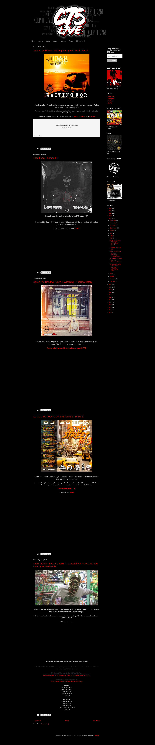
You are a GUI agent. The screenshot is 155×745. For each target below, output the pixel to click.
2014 (110, 302)
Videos (55, 41)
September (113, 228)
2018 (110, 292)
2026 (110, 208)
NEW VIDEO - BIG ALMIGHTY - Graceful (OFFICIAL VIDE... (115, 267)
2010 (110, 312)
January (112, 281)
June (111, 235)
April (111, 274)
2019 (110, 289)
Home (67, 721)
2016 (110, 297)
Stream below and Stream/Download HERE (66, 348)
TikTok (110, 103)
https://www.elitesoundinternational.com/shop (66, 681)
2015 (110, 299)
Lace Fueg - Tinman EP (45, 158)
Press (71, 41)
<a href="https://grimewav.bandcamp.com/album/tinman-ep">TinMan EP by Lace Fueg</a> (66, 247)
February (113, 279)
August (112, 230)
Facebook (111, 96)
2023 (110, 215)
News (33, 41)
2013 (110, 305)
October (112, 225)
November (113, 223)
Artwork (63, 41)
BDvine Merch (80, 41)
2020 (110, 287)
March (112, 276)
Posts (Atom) (45, 724)
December (113, 220)
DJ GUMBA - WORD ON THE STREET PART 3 (58, 416)
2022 (110, 218)
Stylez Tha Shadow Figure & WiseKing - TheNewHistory (62, 282)
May (111, 238)
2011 (110, 309)
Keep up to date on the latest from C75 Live (114, 50)
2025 (110, 210)
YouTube (110, 101)
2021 (110, 284)
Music (48, 41)
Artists (41, 41)
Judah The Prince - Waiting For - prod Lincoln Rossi (60, 50)
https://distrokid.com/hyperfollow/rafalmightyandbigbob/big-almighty (66, 675)
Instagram (111, 99)
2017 (110, 294)
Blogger (97, 735)
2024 (110, 213)
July (111, 233)
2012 (110, 307)
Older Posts (96, 721)
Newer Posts (37, 721)
